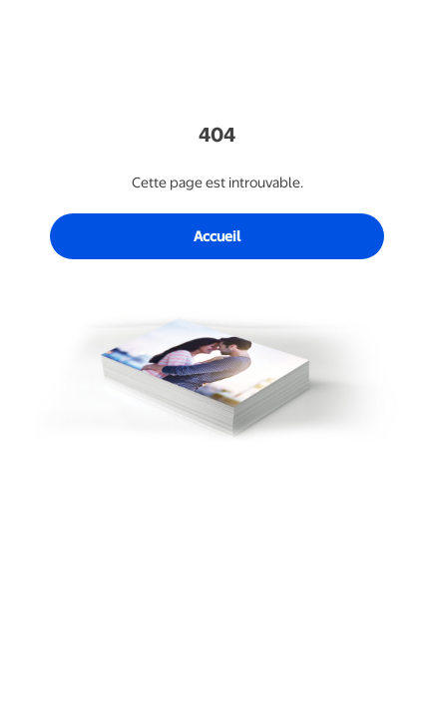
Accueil (217, 236)
